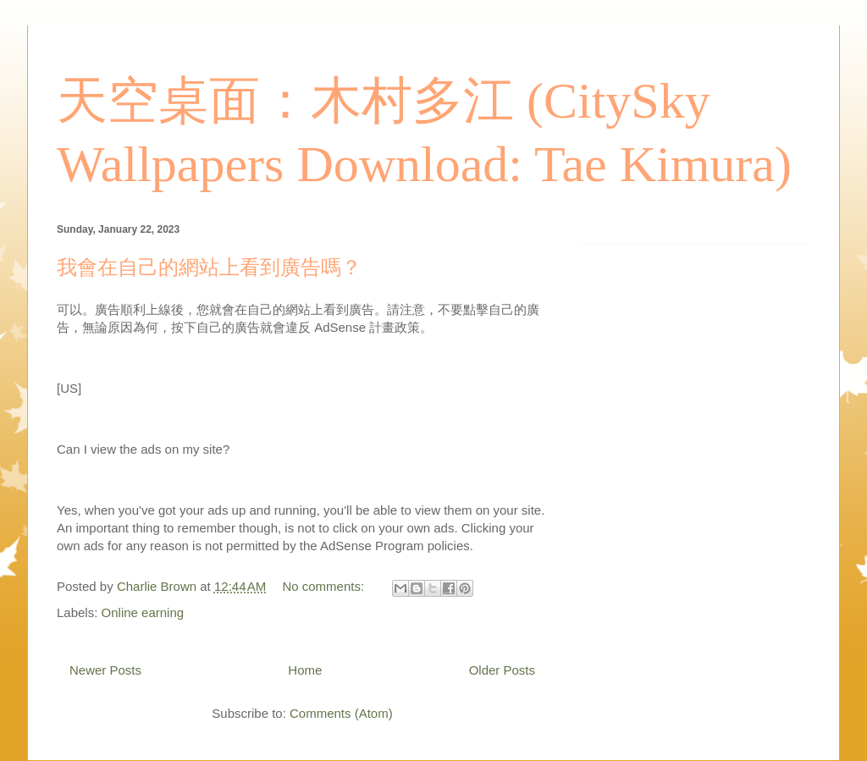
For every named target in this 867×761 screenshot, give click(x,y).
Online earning (143, 612)
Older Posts (502, 670)
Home (305, 670)
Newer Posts (105, 670)
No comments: (324, 586)
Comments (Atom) (341, 713)
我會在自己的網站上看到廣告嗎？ (209, 267)
